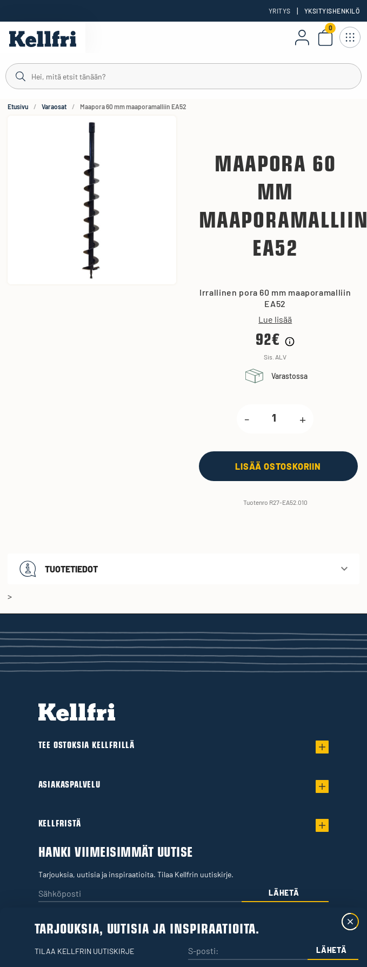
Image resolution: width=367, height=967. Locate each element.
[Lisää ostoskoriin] (278, 466)
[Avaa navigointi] (350, 37)
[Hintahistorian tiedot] (289, 341)
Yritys (280, 11)
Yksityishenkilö (331, 11)
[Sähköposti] (140, 894)
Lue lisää (275, 319)
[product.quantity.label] (274, 419)
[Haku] (183, 75)
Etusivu (18, 106)
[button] (183, 568)
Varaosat (54, 106)
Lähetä (284, 892)
